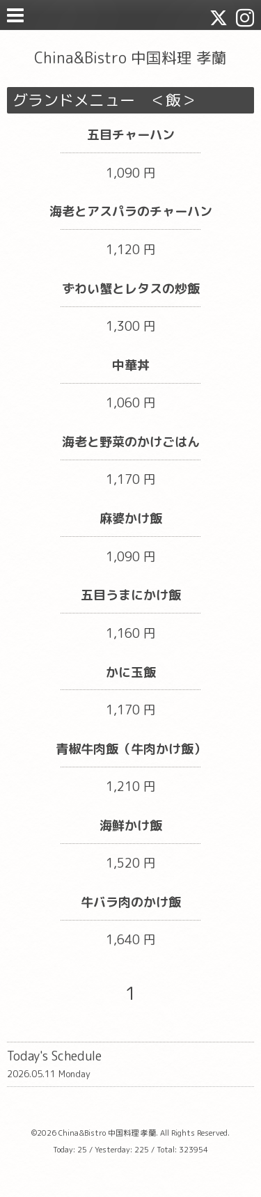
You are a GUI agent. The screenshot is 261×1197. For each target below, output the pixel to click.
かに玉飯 (131, 672)
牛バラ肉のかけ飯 (131, 902)
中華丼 (131, 365)
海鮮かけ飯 (131, 825)
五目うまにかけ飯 (131, 595)
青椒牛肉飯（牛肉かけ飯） (131, 749)
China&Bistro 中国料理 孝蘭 (130, 57)
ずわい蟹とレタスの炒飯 (131, 288)
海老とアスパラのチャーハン (130, 211)
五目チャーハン (131, 134)
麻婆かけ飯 (131, 518)
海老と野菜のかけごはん (131, 442)
